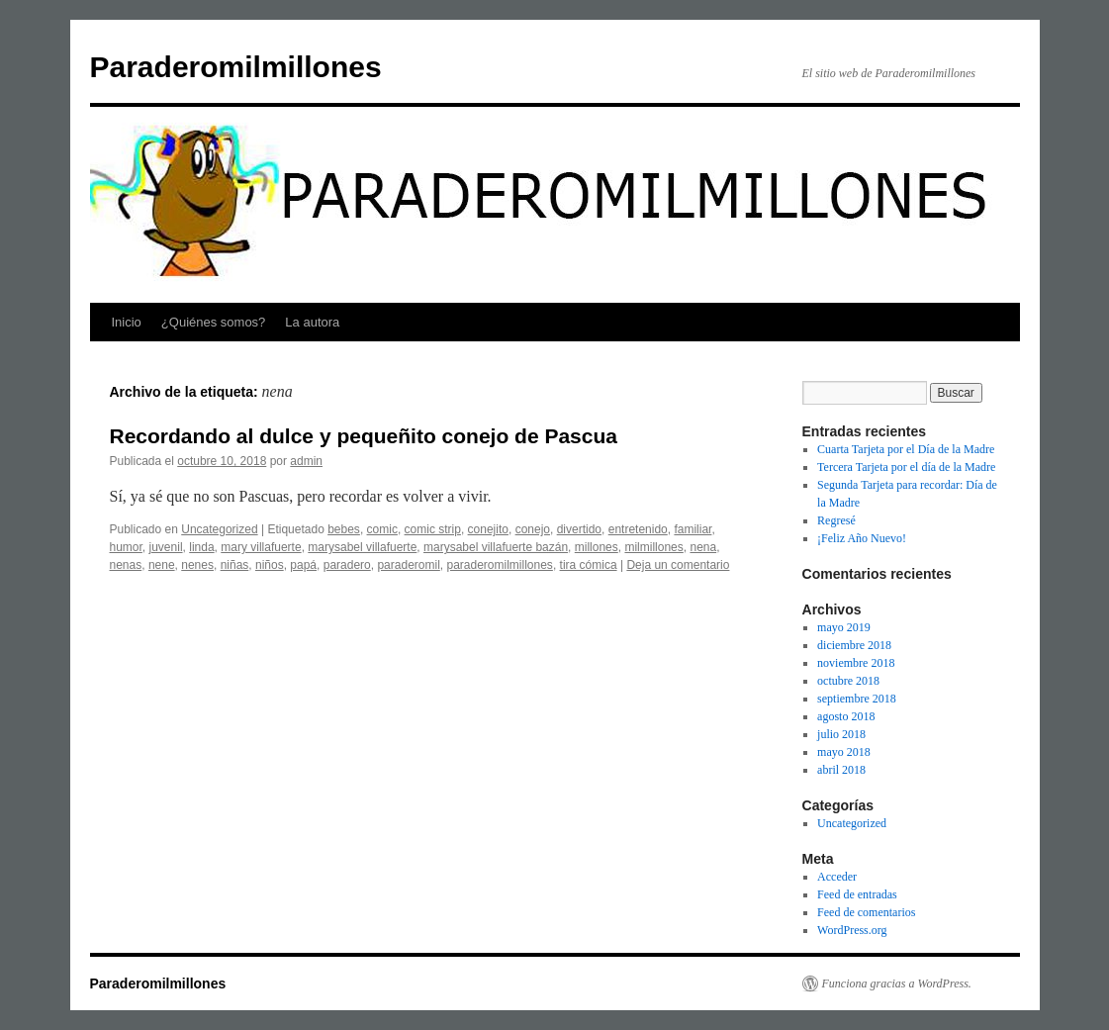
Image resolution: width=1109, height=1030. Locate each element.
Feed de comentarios (866, 912)
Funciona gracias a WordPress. (896, 983)
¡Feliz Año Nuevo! (861, 538)
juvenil (166, 547)
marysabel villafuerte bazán (495, 547)
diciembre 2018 (854, 645)
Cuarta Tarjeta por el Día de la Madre (905, 449)
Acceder (837, 877)
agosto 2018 (846, 716)
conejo (532, 529)
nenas (126, 565)
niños (269, 565)
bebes (343, 529)
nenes (197, 565)
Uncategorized (219, 529)
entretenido (638, 529)
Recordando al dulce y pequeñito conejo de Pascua (363, 435)
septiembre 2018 (856, 698)
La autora (312, 322)
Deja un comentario (677, 565)
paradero (347, 565)
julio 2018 (841, 734)
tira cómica (588, 565)
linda (201, 547)
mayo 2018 (844, 752)
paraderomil (408, 565)
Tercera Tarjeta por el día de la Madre (906, 467)
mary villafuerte (261, 547)
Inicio (126, 322)
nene (161, 565)
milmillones (653, 547)
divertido (579, 529)
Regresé (836, 520)
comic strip (433, 529)
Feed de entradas (857, 894)
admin (306, 461)
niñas (235, 565)
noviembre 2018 (855, 663)
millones (596, 547)
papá (303, 565)
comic (382, 529)
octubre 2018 (848, 681)
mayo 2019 (844, 627)
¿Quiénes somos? (213, 322)
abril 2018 (841, 770)
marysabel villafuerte (362, 547)
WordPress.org (851, 930)
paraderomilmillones (499, 565)
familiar (692, 529)
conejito (488, 529)
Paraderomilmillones (236, 66)
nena (703, 547)
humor (126, 547)
